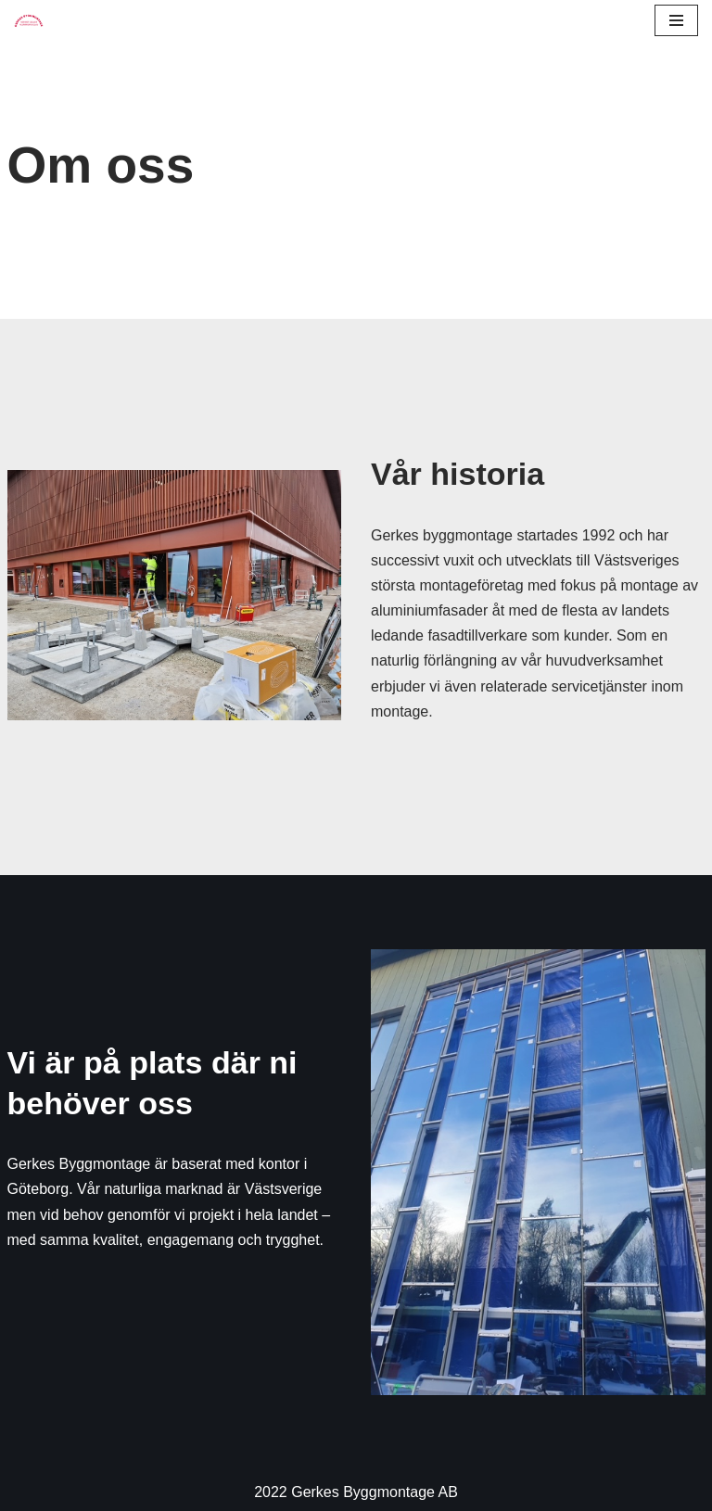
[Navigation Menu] (676, 20)
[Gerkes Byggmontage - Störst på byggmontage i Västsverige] (29, 20)
